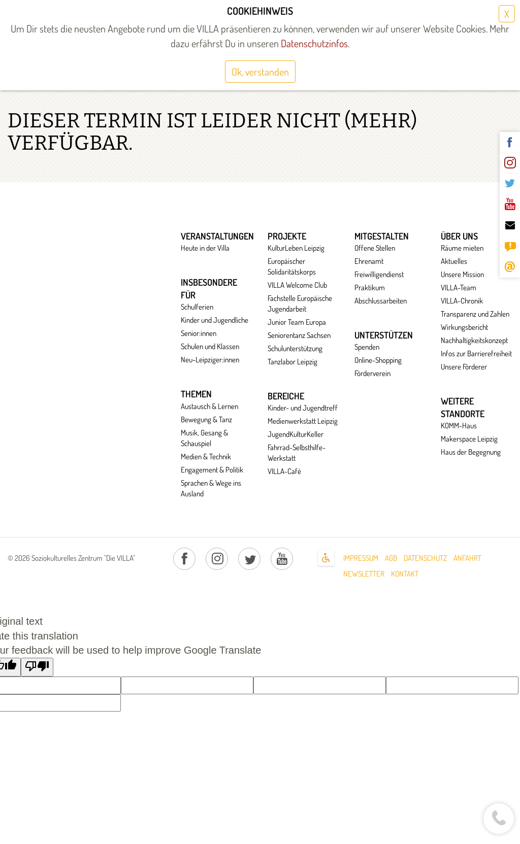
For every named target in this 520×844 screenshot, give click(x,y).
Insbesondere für (209, 288)
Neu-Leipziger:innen (210, 359)
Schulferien (197, 307)
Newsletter (363, 574)
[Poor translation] (37, 667)
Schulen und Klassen (210, 346)
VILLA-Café (284, 471)
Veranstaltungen (217, 236)
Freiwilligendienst (379, 274)
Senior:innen (198, 333)
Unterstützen (383, 335)
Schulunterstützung (295, 348)
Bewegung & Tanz (206, 419)
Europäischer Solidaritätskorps (292, 266)
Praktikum (369, 287)
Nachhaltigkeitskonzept (474, 340)
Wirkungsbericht (464, 327)
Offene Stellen (374, 248)
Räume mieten (462, 248)
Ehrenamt (368, 261)
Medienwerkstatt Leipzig (303, 421)
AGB (391, 558)
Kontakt (404, 574)
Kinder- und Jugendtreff (303, 408)
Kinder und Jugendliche (214, 320)
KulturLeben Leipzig (296, 248)
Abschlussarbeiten (380, 301)
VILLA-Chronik (462, 301)
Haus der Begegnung (471, 452)
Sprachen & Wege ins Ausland (211, 488)
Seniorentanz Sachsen (299, 335)
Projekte (287, 236)
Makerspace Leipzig (469, 439)
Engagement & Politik (212, 470)
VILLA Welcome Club (297, 285)
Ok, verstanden (260, 71)
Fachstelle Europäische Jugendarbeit (300, 303)
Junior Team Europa (297, 322)
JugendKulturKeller (295, 434)
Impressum (360, 558)
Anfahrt (467, 558)
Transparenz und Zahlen (475, 314)
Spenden (366, 347)
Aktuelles (454, 261)
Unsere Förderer (464, 367)
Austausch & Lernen (209, 406)
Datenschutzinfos (313, 43)
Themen (196, 393)
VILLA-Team (458, 287)
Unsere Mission (462, 274)
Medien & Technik (206, 456)
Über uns (459, 236)
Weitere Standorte (462, 407)
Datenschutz (425, 558)
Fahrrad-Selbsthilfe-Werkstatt (297, 453)
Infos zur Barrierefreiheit (476, 353)
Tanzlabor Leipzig (292, 361)
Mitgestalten (381, 236)
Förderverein (372, 373)
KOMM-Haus (459, 425)
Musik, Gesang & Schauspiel (204, 438)
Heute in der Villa (205, 248)
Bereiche (286, 395)
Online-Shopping (378, 360)
